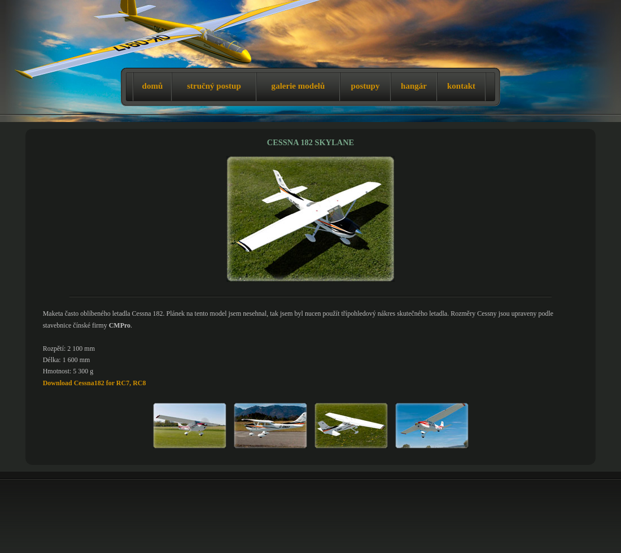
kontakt (461, 85)
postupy (365, 85)
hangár (414, 85)
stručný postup (214, 85)
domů (152, 85)
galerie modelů (298, 85)
